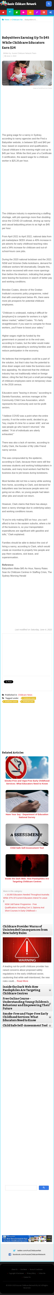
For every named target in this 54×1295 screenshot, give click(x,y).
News (10, 11)
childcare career (11, 701)
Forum (43, 12)
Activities (23, 12)
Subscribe (42, 1273)
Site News (23, 1269)
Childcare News (25, 695)
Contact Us (27, 1277)
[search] (21, 1188)
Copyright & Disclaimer (16, 1273)
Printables (30, 12)
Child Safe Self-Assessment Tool (27, 848)
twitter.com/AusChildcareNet (29, 1250)
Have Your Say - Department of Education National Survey (27, 815)
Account (50, 12)
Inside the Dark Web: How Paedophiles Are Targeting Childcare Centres (27, 880)
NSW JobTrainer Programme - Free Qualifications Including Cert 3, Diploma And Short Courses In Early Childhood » (24, 907)
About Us (14, 1269)
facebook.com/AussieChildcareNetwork (29, 1254)
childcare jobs (28, 701)
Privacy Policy (31, 1273)
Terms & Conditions (36, 1269)
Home (3, 12)
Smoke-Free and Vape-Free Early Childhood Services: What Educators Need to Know (27, 782)
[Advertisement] (27, 26)
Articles (17, 12)
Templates (37, 12)
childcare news (29, 698)
